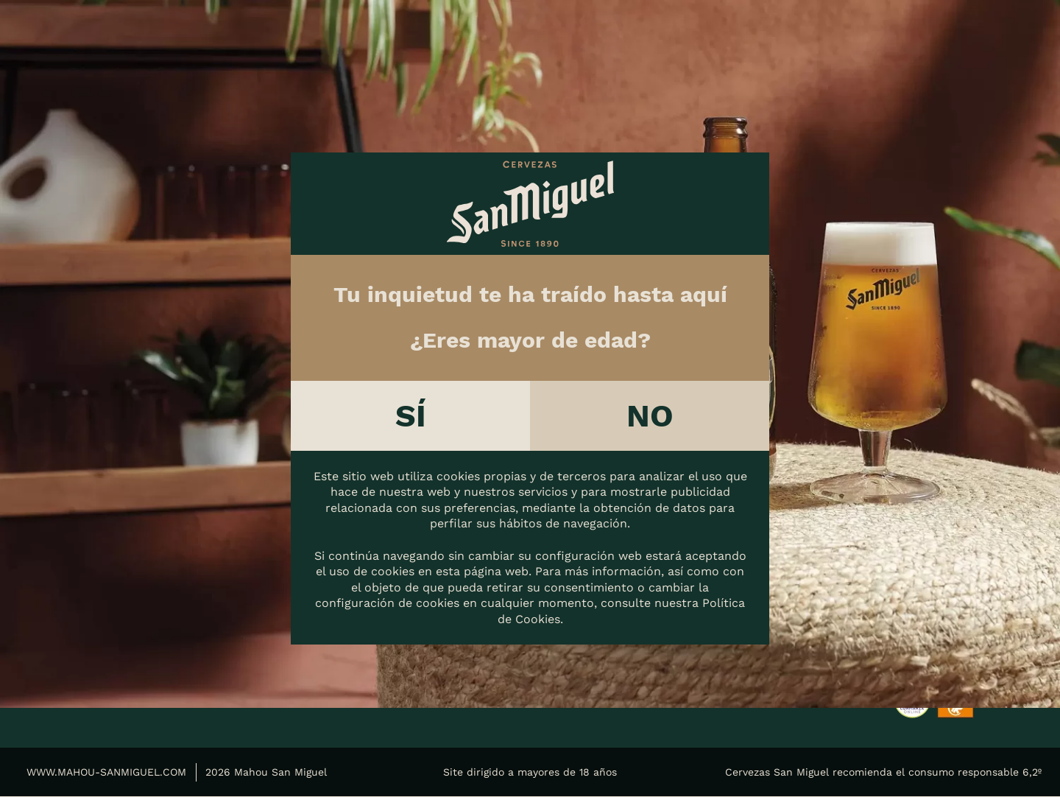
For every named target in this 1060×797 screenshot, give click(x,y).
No (650, 415)
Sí (410, 415)
